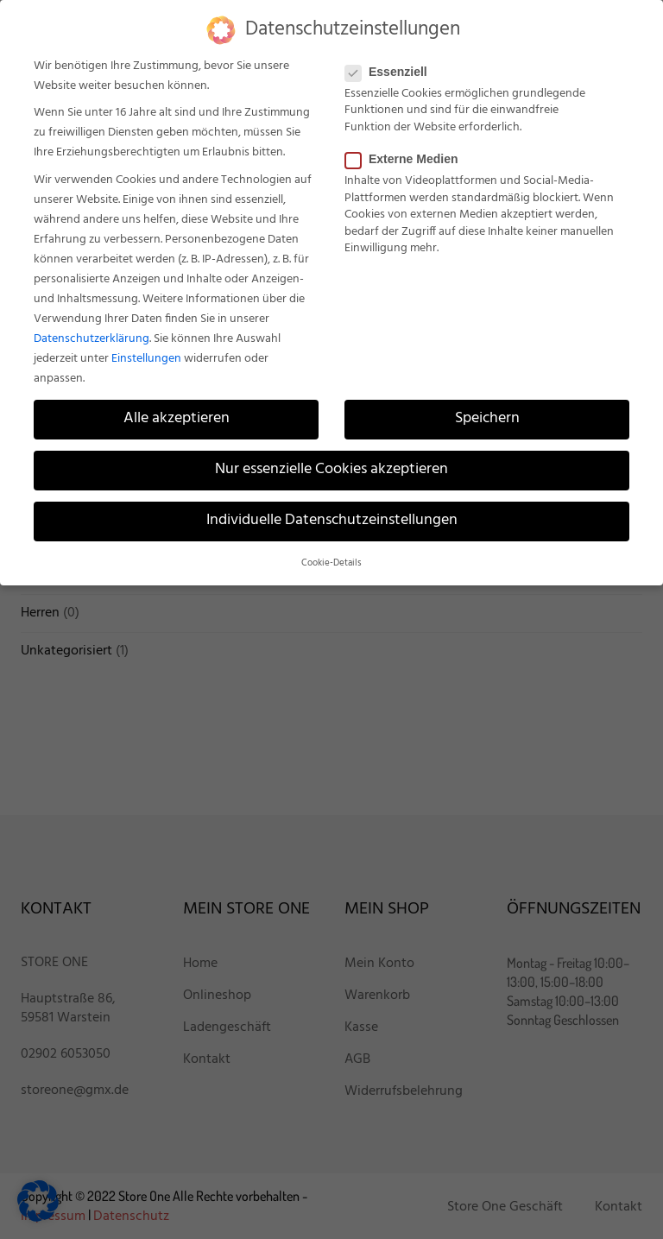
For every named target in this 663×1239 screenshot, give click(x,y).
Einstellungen (146, 359)
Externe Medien (406, 159)
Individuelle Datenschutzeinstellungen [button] (332, 521)
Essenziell (391, 72)
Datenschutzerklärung (91, 339)
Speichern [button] (487, 419)
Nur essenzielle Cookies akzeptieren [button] (331, 470)
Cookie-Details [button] (331, 563)
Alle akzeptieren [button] (176, 419)
